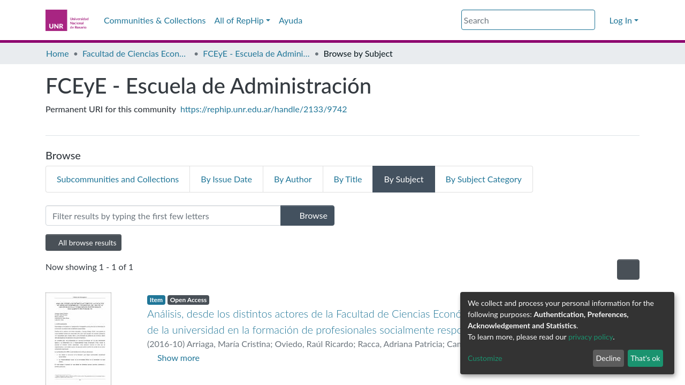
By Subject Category (484, 179)
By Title (348, 179)
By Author (293, 179)
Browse (307, 215)
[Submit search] (588, 20)
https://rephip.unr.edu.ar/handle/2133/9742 (263, 109)
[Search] (528, 20)
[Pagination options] (628, 269)
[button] (601, 20)
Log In (621, 20)
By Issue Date (226, 179)
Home (57, 53)
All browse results (83, 242)
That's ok (645, 358)
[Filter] (163, 215)
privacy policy (590, 336)
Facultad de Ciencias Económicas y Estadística (135, 53)
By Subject (403, 179)
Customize (485, 358)
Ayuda (290, 20)
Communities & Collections (155, 20)
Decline (608, 358)
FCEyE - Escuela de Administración (256, 53)
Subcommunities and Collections (118, 179)
